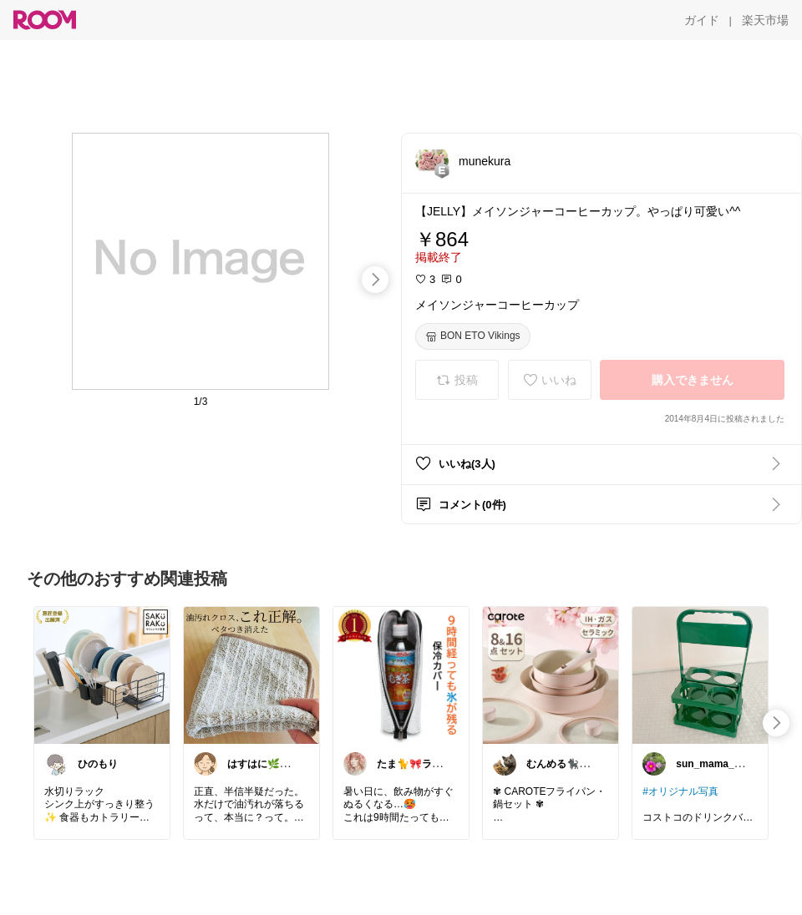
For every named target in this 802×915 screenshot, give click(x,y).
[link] (102, 674)
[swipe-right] (375, 279)
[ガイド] (701, 20)
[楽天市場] (765, 20)
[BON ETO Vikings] (472, 336)
